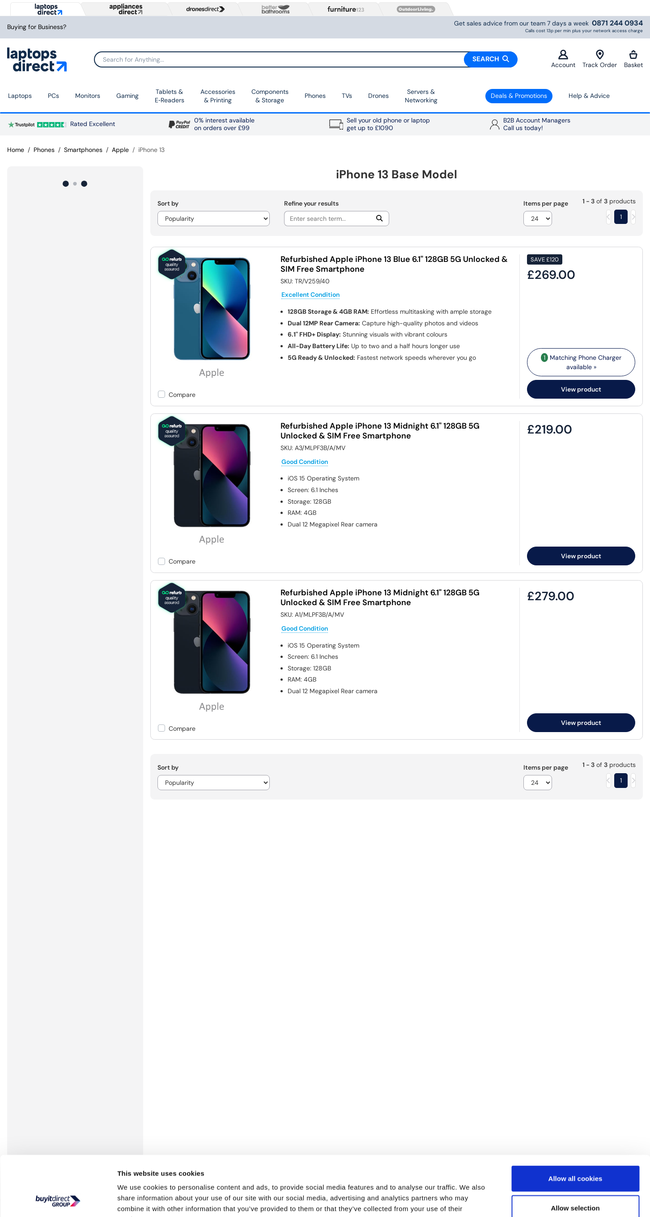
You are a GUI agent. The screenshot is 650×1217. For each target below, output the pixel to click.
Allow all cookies (575, 1122)
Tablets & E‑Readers (169, 96)
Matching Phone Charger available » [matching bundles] (581, 362)
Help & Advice (589, 96)
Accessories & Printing (217, 96)
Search (490, 59)
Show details (469, 1199)
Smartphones (83, 150)
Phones (315, 96)
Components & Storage (270, 96)
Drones (378, 96)
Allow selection (575, 1151)
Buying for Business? (36, 27)
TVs (347, 96)
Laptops (20, 96)
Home (15, 150)
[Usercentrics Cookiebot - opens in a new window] (58, 1199)
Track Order (599, 59)
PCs (53, 96)
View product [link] (581, 389)
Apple (120, 150)
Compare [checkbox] (182, 395)
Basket (633, 59)
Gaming (127, 96)
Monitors (87, 96)
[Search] (305, 59)
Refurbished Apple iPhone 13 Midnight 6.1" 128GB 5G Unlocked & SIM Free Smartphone (380, 431)
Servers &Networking (421, 96)
